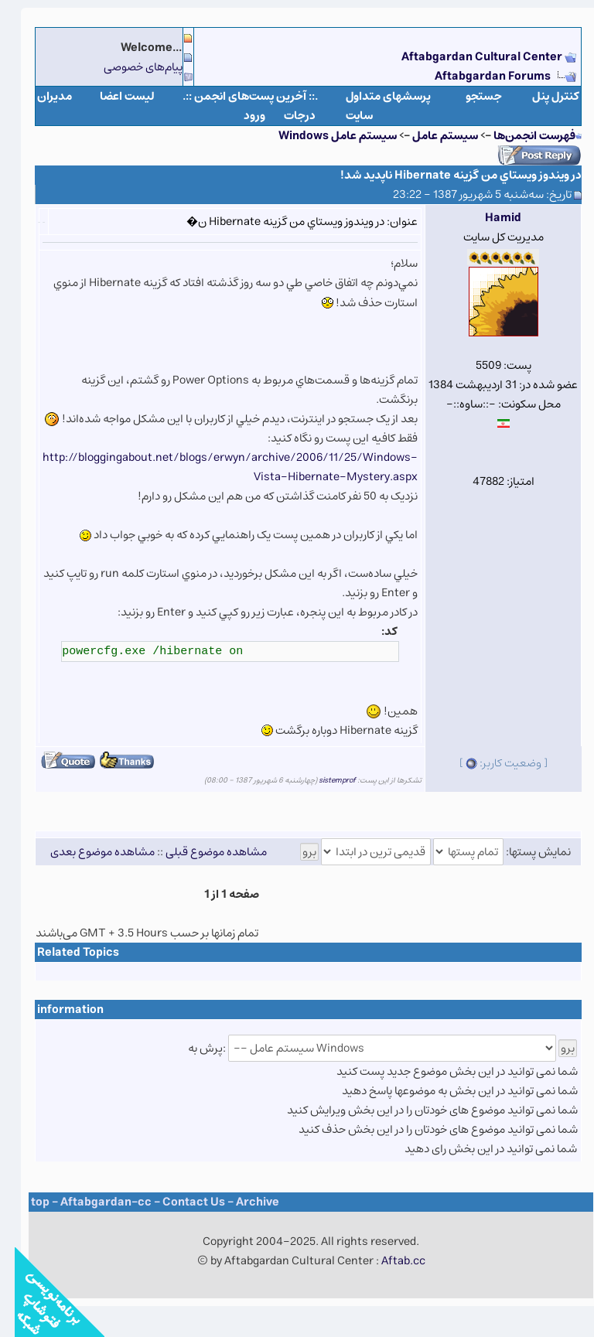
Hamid (488, 217)
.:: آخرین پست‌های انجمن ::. (235, 96)
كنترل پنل (541, 96)
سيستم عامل (429, 135)
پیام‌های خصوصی (128, 66)
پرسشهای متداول (373, 96)
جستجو (469, 96)
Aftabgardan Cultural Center (468, 56)
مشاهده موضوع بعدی (88, 851)
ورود (240, 115)
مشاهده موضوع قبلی (201, 851)
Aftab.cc (389, 1260)
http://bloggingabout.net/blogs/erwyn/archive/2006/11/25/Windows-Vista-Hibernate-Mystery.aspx (215, 467)
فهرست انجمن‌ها (520, 135)
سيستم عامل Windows (323, 135)
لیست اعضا (112, 96)
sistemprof (322, 780)
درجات (285, 115)
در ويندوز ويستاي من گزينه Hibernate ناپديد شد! (446, 175)
